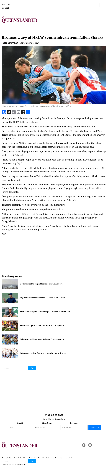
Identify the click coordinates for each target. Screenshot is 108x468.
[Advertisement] (54, 254)
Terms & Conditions (20, 458)
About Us (41, 458)
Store (61, 458)
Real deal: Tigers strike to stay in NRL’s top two (42, 325)
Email (20, 423)
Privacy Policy (7, 458)
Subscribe (94, 427)
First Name (47, 423)
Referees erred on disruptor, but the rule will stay (43, 353)
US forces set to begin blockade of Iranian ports (41, 284)
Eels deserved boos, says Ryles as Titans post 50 (42, 339)
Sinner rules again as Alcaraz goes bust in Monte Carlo (45, 311)
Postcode (74, 423)
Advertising (69, 458)
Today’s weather (52, 458)
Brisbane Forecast (22, 9)
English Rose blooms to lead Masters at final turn (42, 298)
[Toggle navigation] (103, 5)
